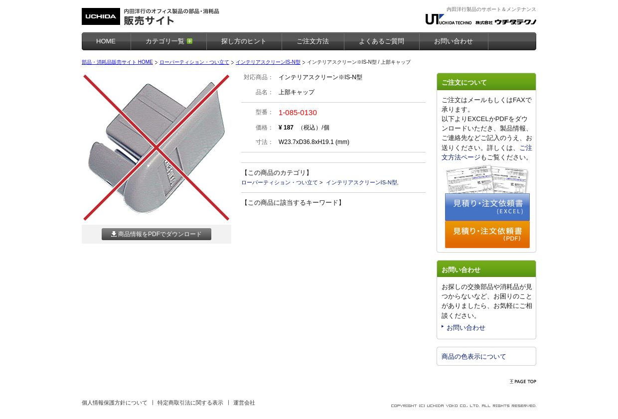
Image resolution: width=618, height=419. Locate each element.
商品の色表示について (474, 356)
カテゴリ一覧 (165, 41)
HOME (106, 41)
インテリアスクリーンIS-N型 (268, 62)
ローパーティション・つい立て (194, 62)
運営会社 (244, 403)
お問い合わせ (466, 327)
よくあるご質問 (381, 41)
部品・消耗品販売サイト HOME (117, 62)
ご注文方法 (313, 41)
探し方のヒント (244, 41)
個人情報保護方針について (115, 403)
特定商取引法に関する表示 (190, 403)
